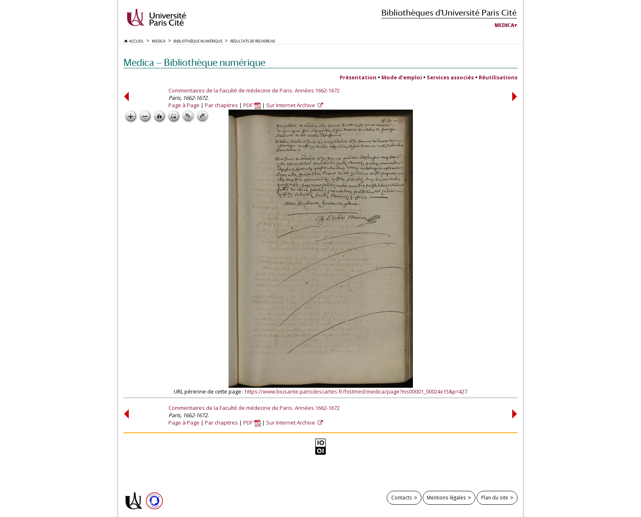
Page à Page (183, 105)
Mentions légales (446, 497)
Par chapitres (221, 105)
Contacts (401, 497)
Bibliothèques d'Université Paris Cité (449, 12)
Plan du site (494, 497)
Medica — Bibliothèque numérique (194, 62)
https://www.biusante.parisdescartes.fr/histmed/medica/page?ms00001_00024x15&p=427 (356, 391)
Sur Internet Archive (291, 105)
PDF (252, 105)
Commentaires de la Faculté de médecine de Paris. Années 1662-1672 (254, 90)
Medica (504, 25)
